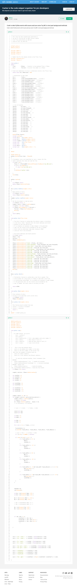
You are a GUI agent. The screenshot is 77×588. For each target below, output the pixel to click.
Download (52, 2)
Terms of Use (43, 579)
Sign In (64, 2)
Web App (44, 2)
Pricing (20, 581)
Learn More (69, 9)
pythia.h (10, 32)
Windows (7, 579)
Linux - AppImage (9, 581)
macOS (6, 577)
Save (69, 18)
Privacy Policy (43, 581)
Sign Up (72, 2)
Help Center (31, 575)
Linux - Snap (8, 584)
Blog (41, 577)
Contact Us (31, 577)
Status (30, 579)
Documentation (44, 575)
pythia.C (10, 317)
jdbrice (10, 17)
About (20, 579)
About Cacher (34, 2)
